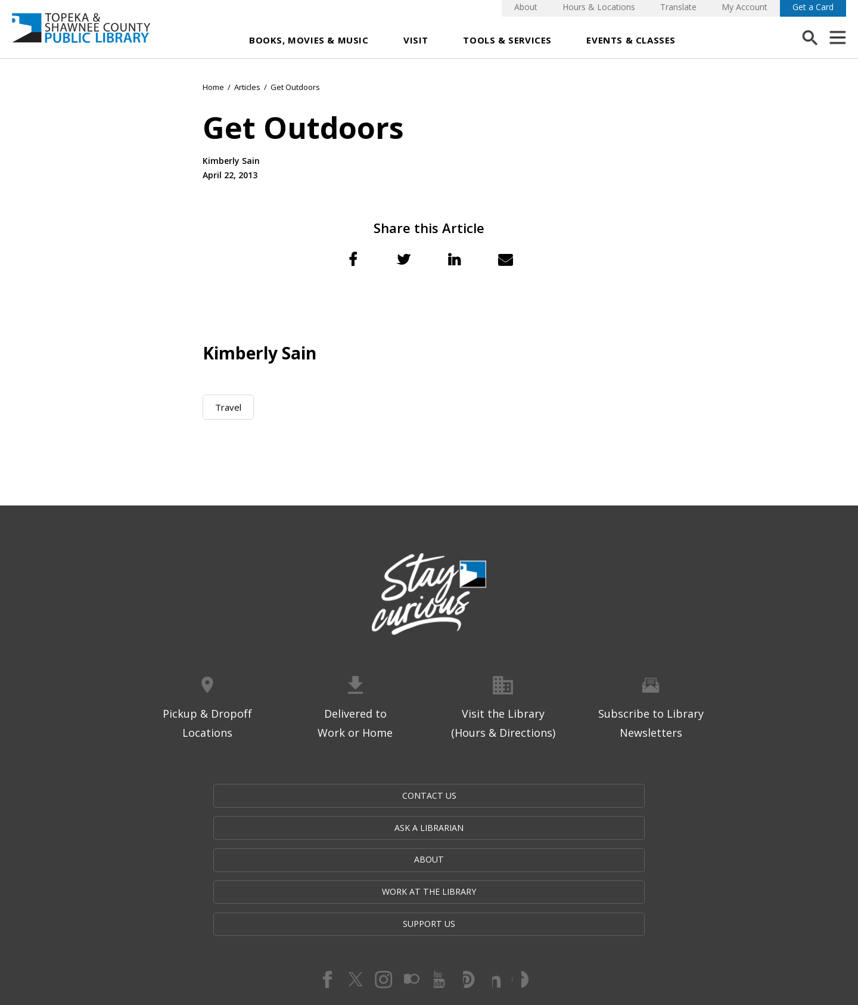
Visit (415, 40)
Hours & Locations (598, 7)
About (525, 7)
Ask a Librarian (311, 796)
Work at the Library (549, 796)
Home (213, 87)
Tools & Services (507, 40)
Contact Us (192, 796)
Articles (247, 87)
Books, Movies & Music (309, 40)
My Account (744, 7)
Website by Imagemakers (429, 936)
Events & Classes (631, 40)
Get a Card (813, 7)
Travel (228, 407)
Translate (678, 7)
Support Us (665, 796)
